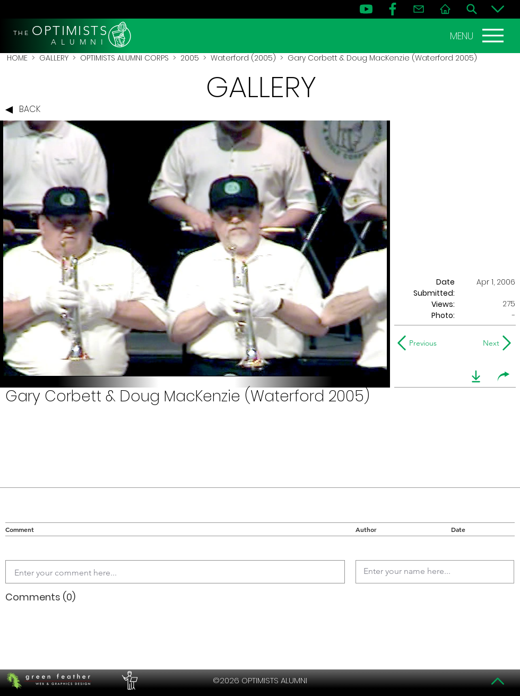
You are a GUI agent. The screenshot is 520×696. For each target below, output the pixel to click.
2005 (189, 58)
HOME (17, 58)
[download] (476, 376)
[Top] (498, 681)
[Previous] (419, 343)
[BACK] (25, 110)
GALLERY (53, 58)
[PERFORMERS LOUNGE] (128, 680)
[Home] (445, 9)
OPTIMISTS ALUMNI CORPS (124, 58)
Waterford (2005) (243, 58)
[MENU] (478, 35)
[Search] (472, 9)
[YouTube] (366, 9)
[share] (503, 376)
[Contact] (419, 9)
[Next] (489, 343)
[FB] (393, 9)
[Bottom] (498, 9)
